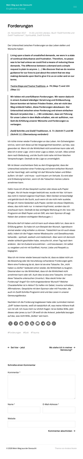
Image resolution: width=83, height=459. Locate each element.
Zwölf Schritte (48, 35)
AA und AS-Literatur (41, 33)
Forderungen (15, 332)
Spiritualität (35, 35)
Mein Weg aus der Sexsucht (19, 5)
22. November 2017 (17, 33)
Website (11, 418)
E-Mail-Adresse (51, 404)
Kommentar (14, 372)
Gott (27, 332)
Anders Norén (71, 448)
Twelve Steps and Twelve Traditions (29, 86)
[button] (10, 323)
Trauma (36, 332)
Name (11, 404)
